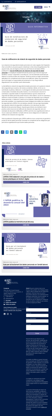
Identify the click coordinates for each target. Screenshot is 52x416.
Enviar (37, 333)
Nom (27, 307)
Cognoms (28, 313)
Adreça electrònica (31, 318)
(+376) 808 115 (8, 1)
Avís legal (8, 300)
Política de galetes (10, 304)
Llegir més (26, 182)
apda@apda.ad (21, 1)
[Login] (38, 7)
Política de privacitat (11, 302)
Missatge (28, 324)
